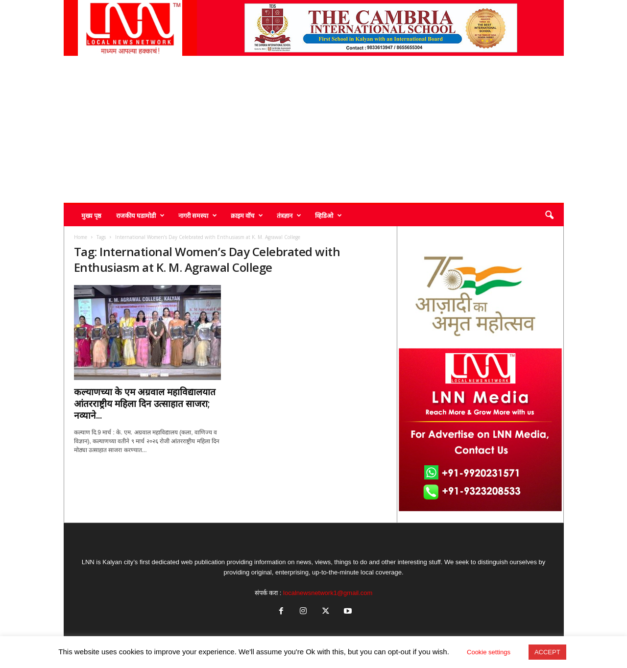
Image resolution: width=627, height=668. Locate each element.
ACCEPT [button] (547, 652)
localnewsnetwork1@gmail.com (327, 592)
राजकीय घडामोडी (140, 215)
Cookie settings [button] (488, 652)
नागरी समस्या (197, 215)
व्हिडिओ (328, 215)
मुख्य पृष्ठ (91, 215)
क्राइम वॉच (247, 215)
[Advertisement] (314, 129)
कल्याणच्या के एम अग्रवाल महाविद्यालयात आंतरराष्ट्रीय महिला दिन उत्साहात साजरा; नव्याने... (145, 403)
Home (80, 237)
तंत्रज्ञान (289, 215)
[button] (549, 215)
